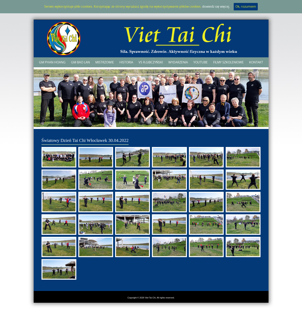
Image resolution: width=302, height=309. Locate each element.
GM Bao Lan (80, 62)
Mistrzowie (104, 62)
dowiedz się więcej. (216, 6)
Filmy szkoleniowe (228, 62)
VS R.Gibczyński (151, 62)
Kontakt (256, 62)
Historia (126, 62)
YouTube (200, 62)
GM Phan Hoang (52, 62)
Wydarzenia (178, 62)
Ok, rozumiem (245, 6)
